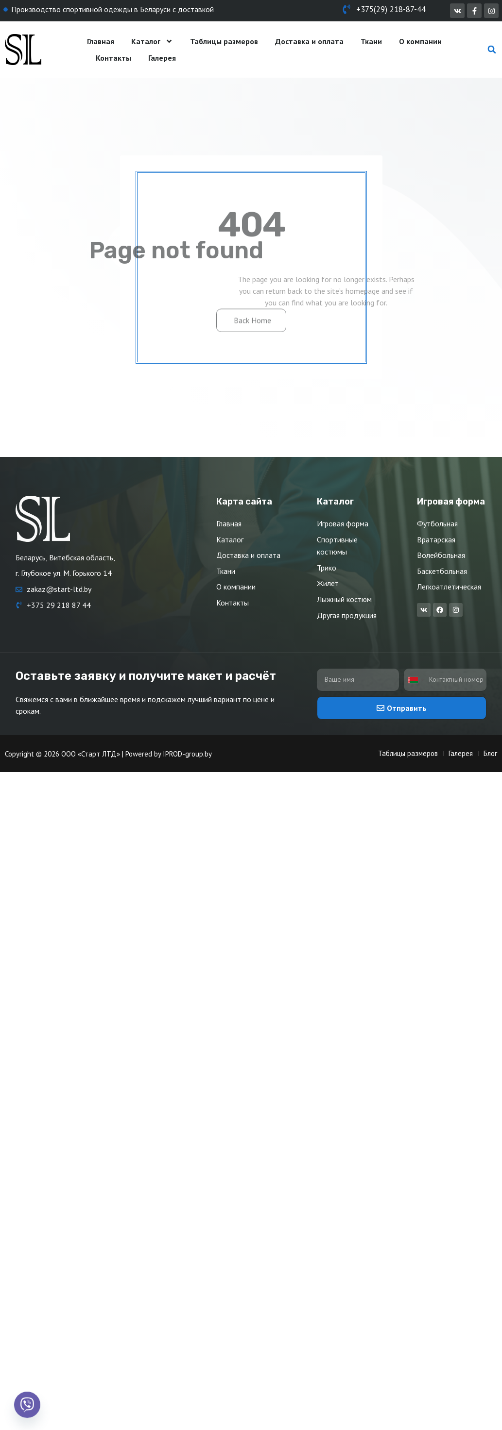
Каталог (152, 41)
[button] (492, 49)
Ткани (371, 41)
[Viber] (27, 1405)
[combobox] (415, 680)
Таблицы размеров (224, 41)
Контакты (113, 58)
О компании (420, 41)
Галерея (162, 58)
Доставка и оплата (309, 41)
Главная (100, 41)
